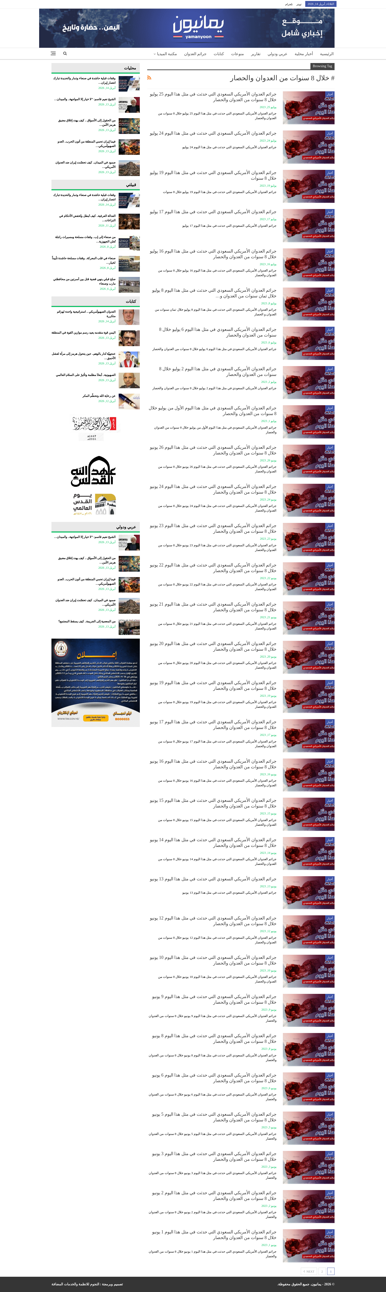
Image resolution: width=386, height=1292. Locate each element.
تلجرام (289, 4)
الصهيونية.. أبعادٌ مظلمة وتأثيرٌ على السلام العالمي (85, 375)
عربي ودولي (278, 54)
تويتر (299, 4)
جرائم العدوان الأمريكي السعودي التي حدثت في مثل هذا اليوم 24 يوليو (213, 133)
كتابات (219, 54)
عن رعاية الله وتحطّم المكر (98, 396)
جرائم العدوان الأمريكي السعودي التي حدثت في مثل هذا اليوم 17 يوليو (213, 211)
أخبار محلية (304, 54)
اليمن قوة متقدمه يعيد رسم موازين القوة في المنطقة (83, 332)
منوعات (237, 54)
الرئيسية (327, 54)
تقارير (255, 54)
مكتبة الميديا (167, 54)
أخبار (330, 94)
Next (309, 1271)
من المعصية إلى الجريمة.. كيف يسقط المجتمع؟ (86, 621)
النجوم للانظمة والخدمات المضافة (75, 1284)
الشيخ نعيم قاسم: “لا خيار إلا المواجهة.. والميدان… (84, 99)
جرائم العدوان (195, 54)
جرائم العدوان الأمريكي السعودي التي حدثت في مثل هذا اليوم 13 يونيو (213, 878)
